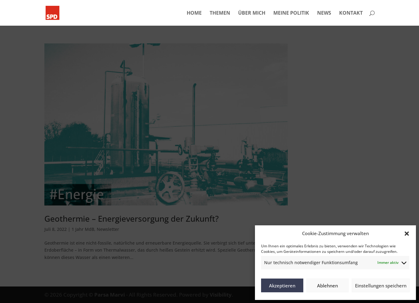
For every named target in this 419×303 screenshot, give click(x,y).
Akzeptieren (282, 286)
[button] (407, 234)
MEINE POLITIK (291, 13)
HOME (194, 13)
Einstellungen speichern (380, 286)
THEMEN (220, 13)
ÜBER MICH (251, 13)
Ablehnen (327, 286)
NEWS (324, 13)
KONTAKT (351, 13)
